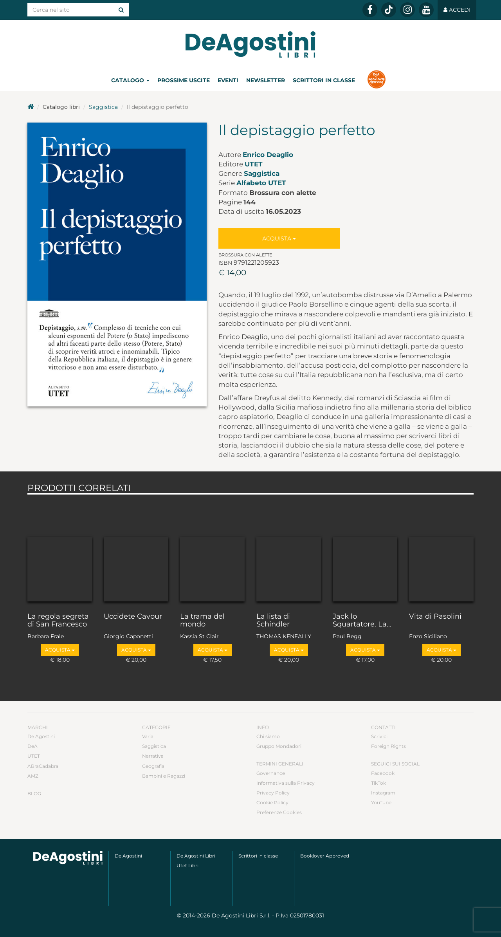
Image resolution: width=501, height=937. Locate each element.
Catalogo (130, 80)
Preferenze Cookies (279, 812)
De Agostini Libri (196, 856)
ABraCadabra (42, 766)
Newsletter (265, 80)
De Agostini (41, 736)
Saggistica (103, 106)
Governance (270, 773)
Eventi (228, 80)
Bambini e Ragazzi (163, 776)
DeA (32, 746)
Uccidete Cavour (133, 617)
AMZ (32, 776)
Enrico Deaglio (268, 155)
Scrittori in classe (324, 80)
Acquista (279, 238)
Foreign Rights (388, 746)
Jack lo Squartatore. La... (362, 620)
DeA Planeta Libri (250, 44)
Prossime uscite (183, 80)
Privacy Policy (273, 793)
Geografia (153, 766)
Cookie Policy (272, 802)
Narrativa (153, 756)
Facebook (383, 773)
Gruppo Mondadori (278, 746)
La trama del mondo (202, 620)
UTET (254, 164)
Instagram (383, 793)
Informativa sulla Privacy (285, 783)
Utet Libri (187, 865)
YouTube (381, 802)
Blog (34, 793)
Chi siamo (268, 736)
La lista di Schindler (273, 620)
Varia (147, 736)
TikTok (378, 783)
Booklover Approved (324, 856)
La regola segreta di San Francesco (58, 620)
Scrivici (379, 736)
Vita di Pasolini (435, 617)
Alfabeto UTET (261, 183)
